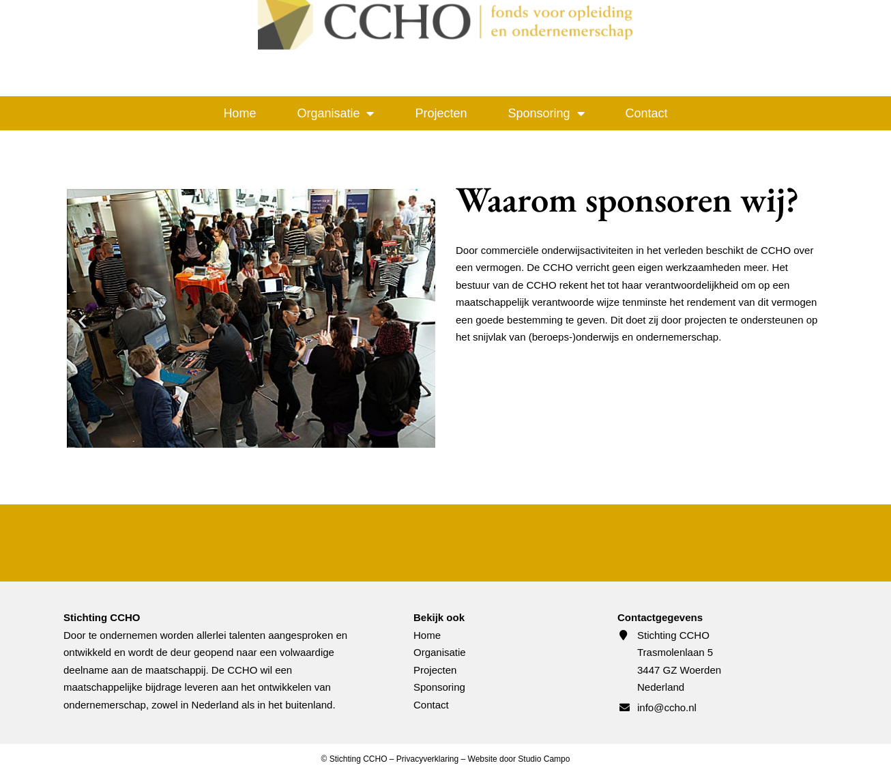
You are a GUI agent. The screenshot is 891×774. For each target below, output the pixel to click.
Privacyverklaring (427, 759)
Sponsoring (546, 113)
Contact (647, 113)
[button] (82, 321)
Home (239, 113)
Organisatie (335, 113)
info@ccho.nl (667, 707)
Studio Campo (544, 759)
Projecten (441, 113)
